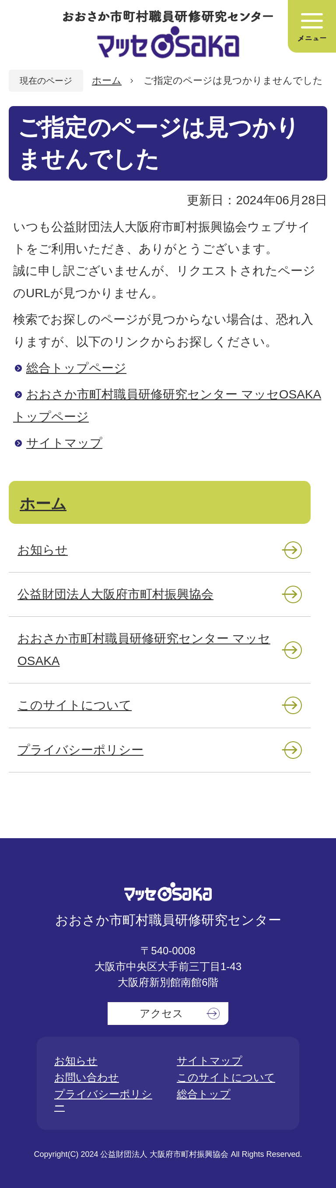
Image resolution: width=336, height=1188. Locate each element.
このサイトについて (75, 705)
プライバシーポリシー (81, 750)
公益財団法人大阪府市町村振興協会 (116, 594)
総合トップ (204, 1094)
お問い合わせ (86, 1077)
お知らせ (43, 550)
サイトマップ (64, 443)
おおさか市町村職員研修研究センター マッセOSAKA (144, 649)
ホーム (107, 80)
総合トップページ (76, 368)
